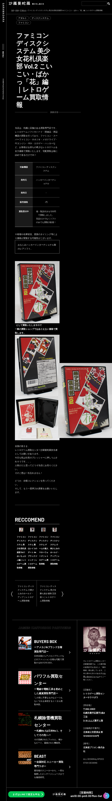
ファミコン (23, 22)
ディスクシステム (40, 18)
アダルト (22, 18)
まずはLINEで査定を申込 (26, 794)
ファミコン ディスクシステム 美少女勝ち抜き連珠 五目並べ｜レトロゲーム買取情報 (48, 593)
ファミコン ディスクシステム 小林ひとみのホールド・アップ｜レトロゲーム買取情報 (26, 593)
